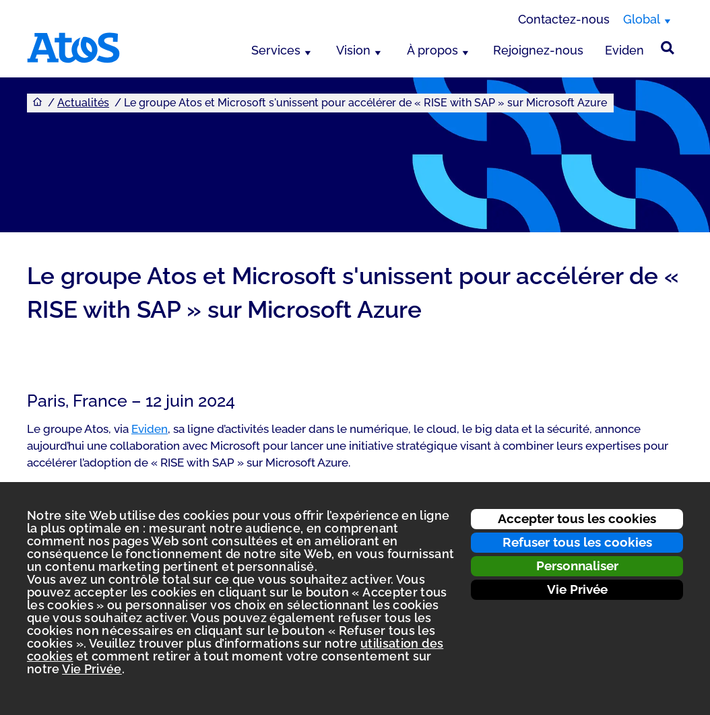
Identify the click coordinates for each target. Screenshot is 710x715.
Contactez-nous (564, 19)
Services (275, 50)
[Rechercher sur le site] (667, 47)
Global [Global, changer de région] (641, 19)
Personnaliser (577, 565)
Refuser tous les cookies (577, 542)
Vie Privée (577, 589)
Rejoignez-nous (538, 50)
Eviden (624, 50)
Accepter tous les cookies (577, 518)
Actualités (83, 102)
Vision (353, 50)
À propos (432, 50)
